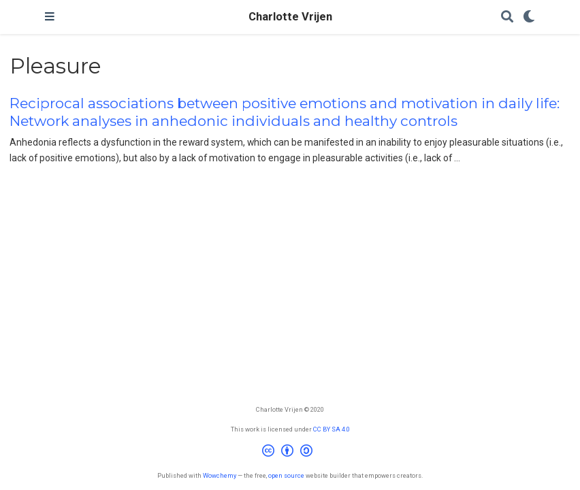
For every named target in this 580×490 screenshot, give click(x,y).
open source (286, 475)
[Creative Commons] (290, 452)
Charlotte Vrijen (290, 16)
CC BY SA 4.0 (331, 429)
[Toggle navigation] (49, 17)
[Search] (507, 17)
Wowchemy (219, 475)
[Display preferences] (529, 17)
